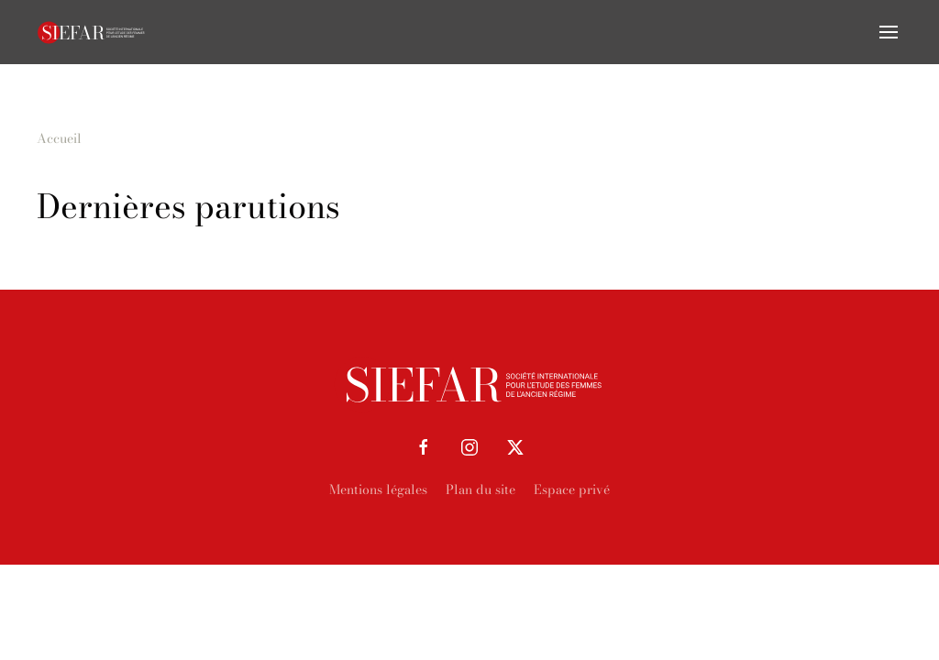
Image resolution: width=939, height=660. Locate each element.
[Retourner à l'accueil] (92, 32)
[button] (888, 32)
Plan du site (480, 489)
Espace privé (572, 489)
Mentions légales (378, 489)
